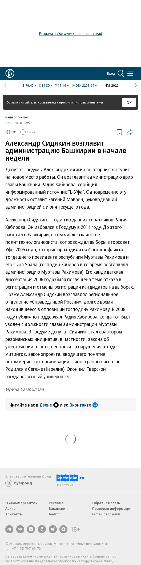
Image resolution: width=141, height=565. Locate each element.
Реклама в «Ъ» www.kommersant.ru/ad (70, 33)
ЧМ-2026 (112, 85)
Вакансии (57, 508)
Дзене (49, 405)
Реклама (56, 502)
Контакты (14, 514)
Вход (111, 73)
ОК (129, 102)
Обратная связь (106, 502)
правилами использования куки (81, 102)
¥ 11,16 (60, 85)
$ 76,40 (28, 85)
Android (55, 514)
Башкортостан (16, 117)
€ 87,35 (44, 85)
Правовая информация (112, 508)
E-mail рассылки (106, 514)
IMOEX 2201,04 (82, 85)
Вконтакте (84, 405)
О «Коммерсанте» (21, 502)
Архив (10, 508)
